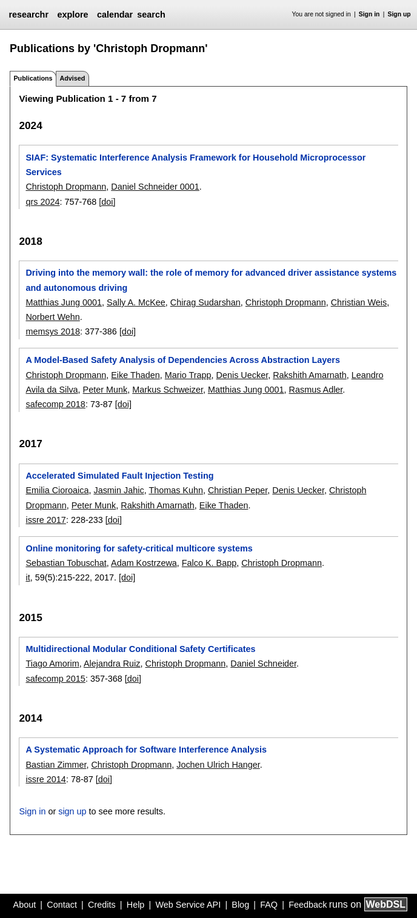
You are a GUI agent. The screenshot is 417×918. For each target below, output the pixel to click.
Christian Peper (237, 490)
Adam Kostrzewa (144, 563)
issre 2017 (45, 520)
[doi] (107, 202)
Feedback (308, 905)
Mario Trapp (188, 375)
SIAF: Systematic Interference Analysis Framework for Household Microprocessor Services (195, 165)
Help (136, 905)
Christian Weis (359, 302)
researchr (28, 14)
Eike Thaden (135, 375)
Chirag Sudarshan (205, 302)
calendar (115, 14)
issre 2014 (45, 779)
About (24, 905)
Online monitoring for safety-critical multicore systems (138, 548)
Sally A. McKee (136, 302)
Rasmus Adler (316, 389)
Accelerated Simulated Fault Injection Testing (119, 476)
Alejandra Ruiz (112, 663)
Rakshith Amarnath (310, 375)
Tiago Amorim (52, 663)
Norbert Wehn (52, 317)
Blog (240, 905)
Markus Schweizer (167, 389)
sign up (72, 811)
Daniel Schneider (263, 663)
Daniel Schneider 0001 (155, 186)
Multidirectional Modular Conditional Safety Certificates (140, 649)
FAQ (269, 905)
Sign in (369, 14)
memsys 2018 (52, 331)
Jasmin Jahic (118, 490)
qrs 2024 (42, 202)
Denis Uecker (242, 375)
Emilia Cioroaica (56, 490)
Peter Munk (105, 389)
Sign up (399, 14)
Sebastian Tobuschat (65, 563)
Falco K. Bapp (209, 563)
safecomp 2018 (55, 404)
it (27, 577)
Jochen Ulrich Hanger (218, 765)
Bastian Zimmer (55, 765)
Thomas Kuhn (175, 490)
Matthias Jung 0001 (63, 302)
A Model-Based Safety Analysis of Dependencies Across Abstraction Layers (182, 360)
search (151, 14)
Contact (62, 905)
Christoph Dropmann (65, 186)
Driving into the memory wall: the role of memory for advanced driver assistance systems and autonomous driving (210, 280)
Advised (72, 78)
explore (72, 14)
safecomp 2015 (55, 679)
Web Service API (188, 905)
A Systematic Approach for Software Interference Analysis (145, 749)
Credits (102, 905)
